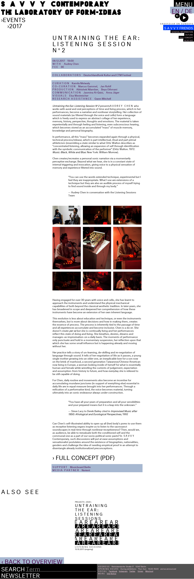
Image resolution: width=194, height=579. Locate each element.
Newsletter (20, 574)
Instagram (123, 570)
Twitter (132, 570)
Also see (188, 40)
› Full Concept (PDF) (83, 456)
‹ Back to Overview (31, 560)
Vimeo (140, 570)
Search (13, 568)
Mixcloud (149, 570)
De (189, 10)
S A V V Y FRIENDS (178, 27)
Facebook (113, 570)
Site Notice (111, 573)
